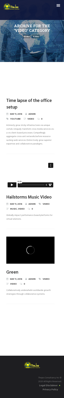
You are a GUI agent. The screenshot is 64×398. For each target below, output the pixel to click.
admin (30, 113)
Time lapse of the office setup (29, 104)
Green (12, 272)
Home (27, 36)
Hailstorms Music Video (29, 197)
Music (13, 209)
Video (36, 36)
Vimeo (46, 204)
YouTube (15, 119)
